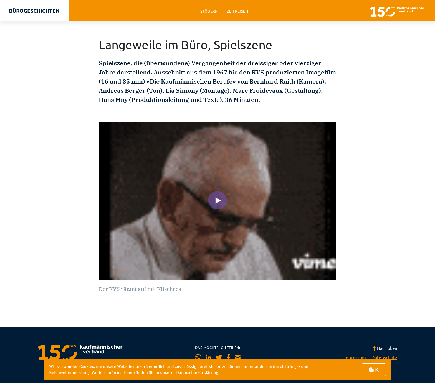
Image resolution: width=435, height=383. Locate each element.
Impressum (354, 357)
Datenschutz (384, 357)
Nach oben (385, 348)
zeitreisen (237, 11)
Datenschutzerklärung (197, 372)
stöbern (209, 11)
